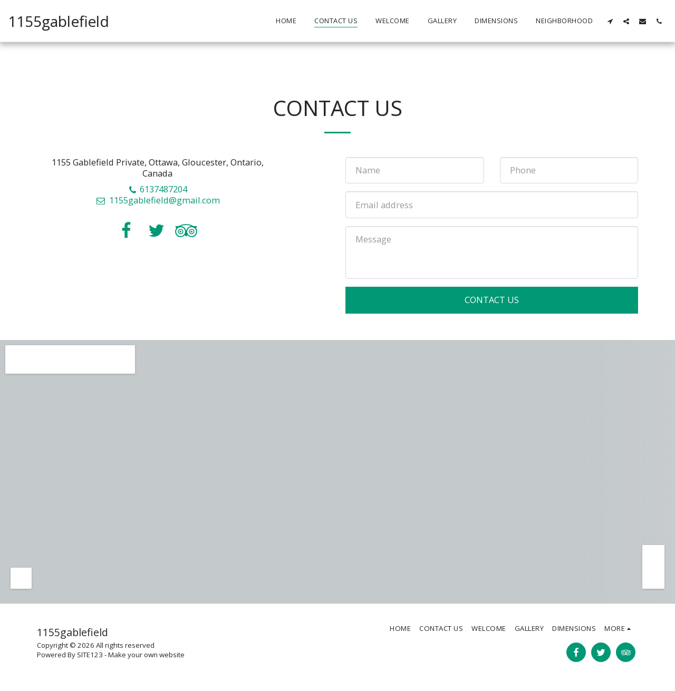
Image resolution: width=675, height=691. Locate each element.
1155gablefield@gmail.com (157, 200)
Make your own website (146, 654)
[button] (610, 21)
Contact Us (492, 300)
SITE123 (90, 654)
